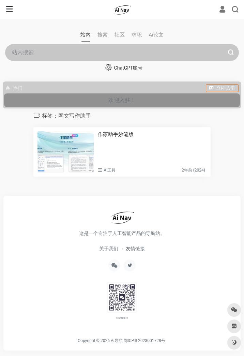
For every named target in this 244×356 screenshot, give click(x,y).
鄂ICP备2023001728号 (144, 340)
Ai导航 (117, 340)
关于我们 (108, 248)
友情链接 (135, 248)
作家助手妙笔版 (116, 134)
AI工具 (110, 170)
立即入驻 (222, 88)
